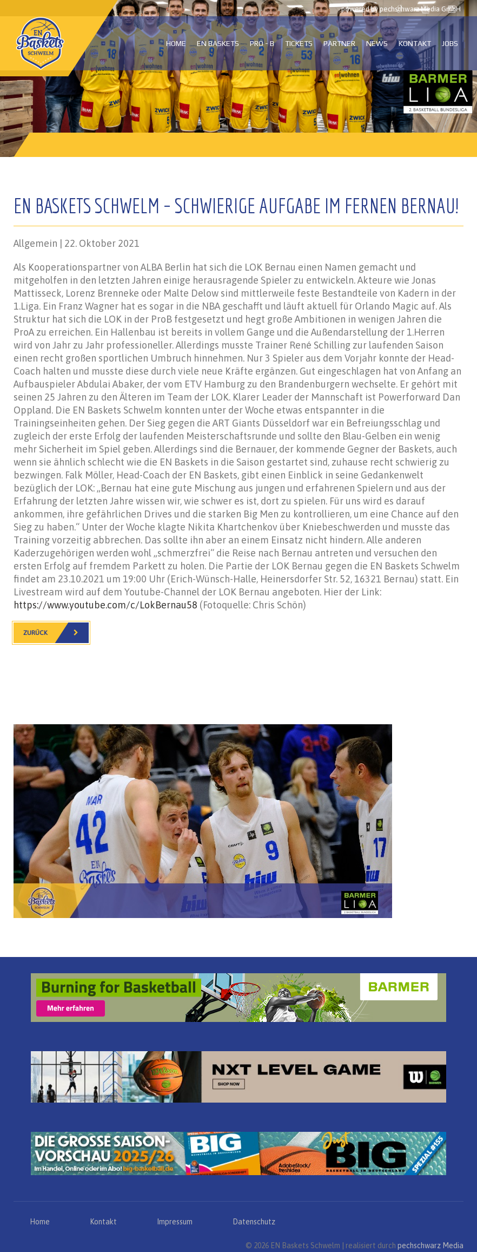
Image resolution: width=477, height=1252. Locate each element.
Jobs (450, 43)
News (377, 43)
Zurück (56, 632)
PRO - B (262, 43)
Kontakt (415, 43)
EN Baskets (218, 43)
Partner (339, 43)
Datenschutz (254, 1221)
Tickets (299, 43)
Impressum (175, 1221)
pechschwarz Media (430, 1245)
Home (176, 43)
